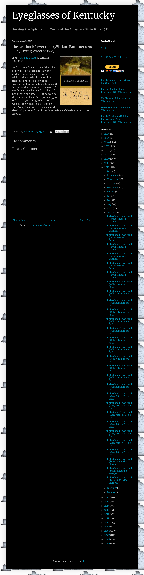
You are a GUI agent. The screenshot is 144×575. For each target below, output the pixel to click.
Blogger (86, 561)
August (111, 191)
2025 (107, 138)
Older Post (85, 220)
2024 (107, 142)
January (111, 492)
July (109, 196)
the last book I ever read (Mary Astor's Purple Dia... (119, 396)
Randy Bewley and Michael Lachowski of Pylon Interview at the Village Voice (116, 119)
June (109, 200)
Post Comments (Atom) (39, 225)
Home (52, 220)
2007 (107, 535)
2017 (107, 171)
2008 (107, 530)
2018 (107, 167)
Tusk (103, 48)
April (110, 208)
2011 (107, 518)
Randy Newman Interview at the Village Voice (116, 82)
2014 (107, 506)
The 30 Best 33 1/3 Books (114, 57)
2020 (107, 158)
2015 (107, 501)
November (113, 179)
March (110, 212)
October (111, 183)
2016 (107, 497)
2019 (107, 163)
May (109, 204)
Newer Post (19, 220)
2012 (107, 514)
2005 (107, 543)
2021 (107, 154)
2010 (107, 522)
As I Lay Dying (27, 57)
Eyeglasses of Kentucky (63, 15)
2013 (107, 510)
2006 (107, 539)
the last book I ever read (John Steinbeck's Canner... (119, 219)
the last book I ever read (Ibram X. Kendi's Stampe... (119, 462)
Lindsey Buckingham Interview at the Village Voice (116, 91)
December (113, 175)
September (113, 187)
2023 (107, 146)
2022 (107, 150)
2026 (107, 133)
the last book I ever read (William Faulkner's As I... (119, 284)
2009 (107, 526)
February (112, 488)
